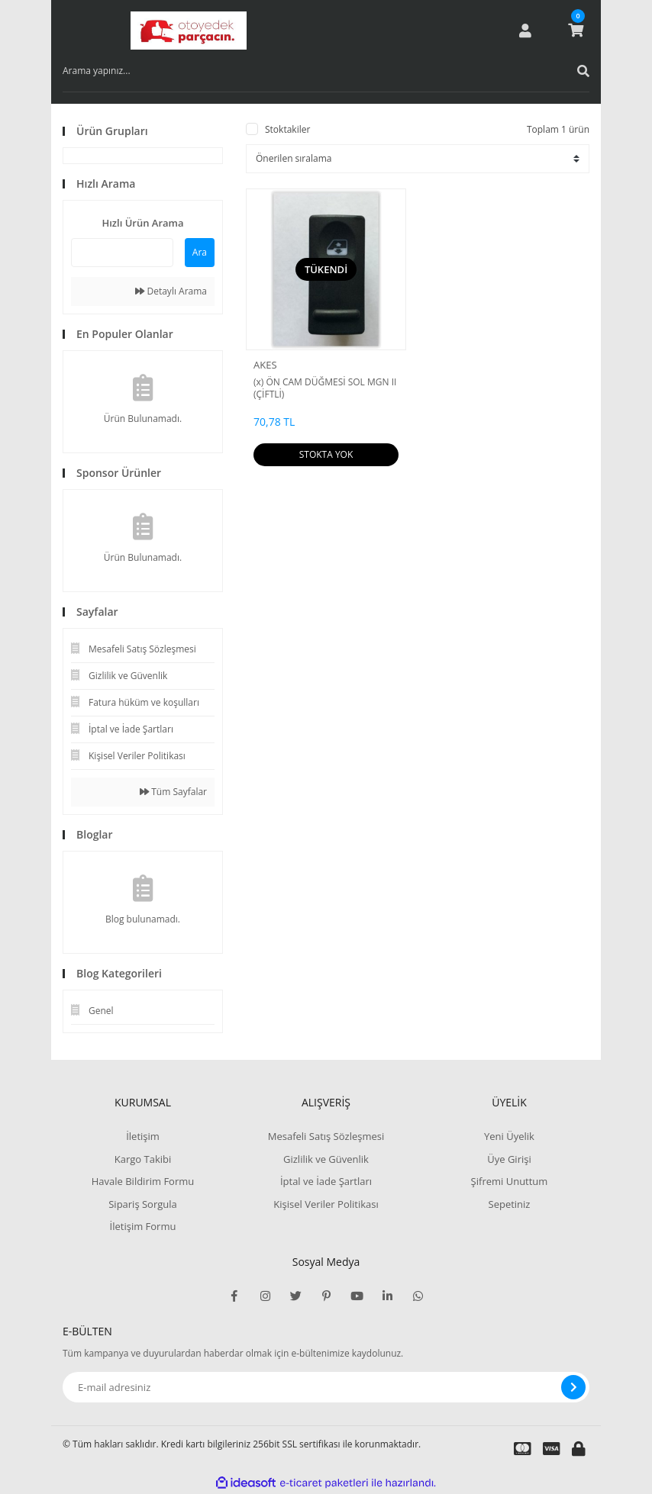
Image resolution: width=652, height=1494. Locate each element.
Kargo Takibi (143, 1159)
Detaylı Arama (171, 291)
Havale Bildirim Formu (143, 1181)
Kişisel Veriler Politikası (325, 1204)
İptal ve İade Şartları (326, 1181)
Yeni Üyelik (509, 1136)
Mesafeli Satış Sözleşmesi (326, 1136)
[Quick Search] (122, 252)
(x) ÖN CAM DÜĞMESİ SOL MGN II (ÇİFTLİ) (324, 388)
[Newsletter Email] (326, 1387)
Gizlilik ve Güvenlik (326, 1159)
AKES (265, 365)
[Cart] (575, 30)
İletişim (143, 1136)
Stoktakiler (287, 129)
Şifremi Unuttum (509, 1181)
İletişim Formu (143, 1226)
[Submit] (573, 1387)
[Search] (326, 71)
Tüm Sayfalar (173, 791)
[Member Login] (525, 30)
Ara (199, 252)
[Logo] (189, 30)
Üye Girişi (509, 1159)
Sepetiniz (510, 1204)
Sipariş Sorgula (142, 1204)
